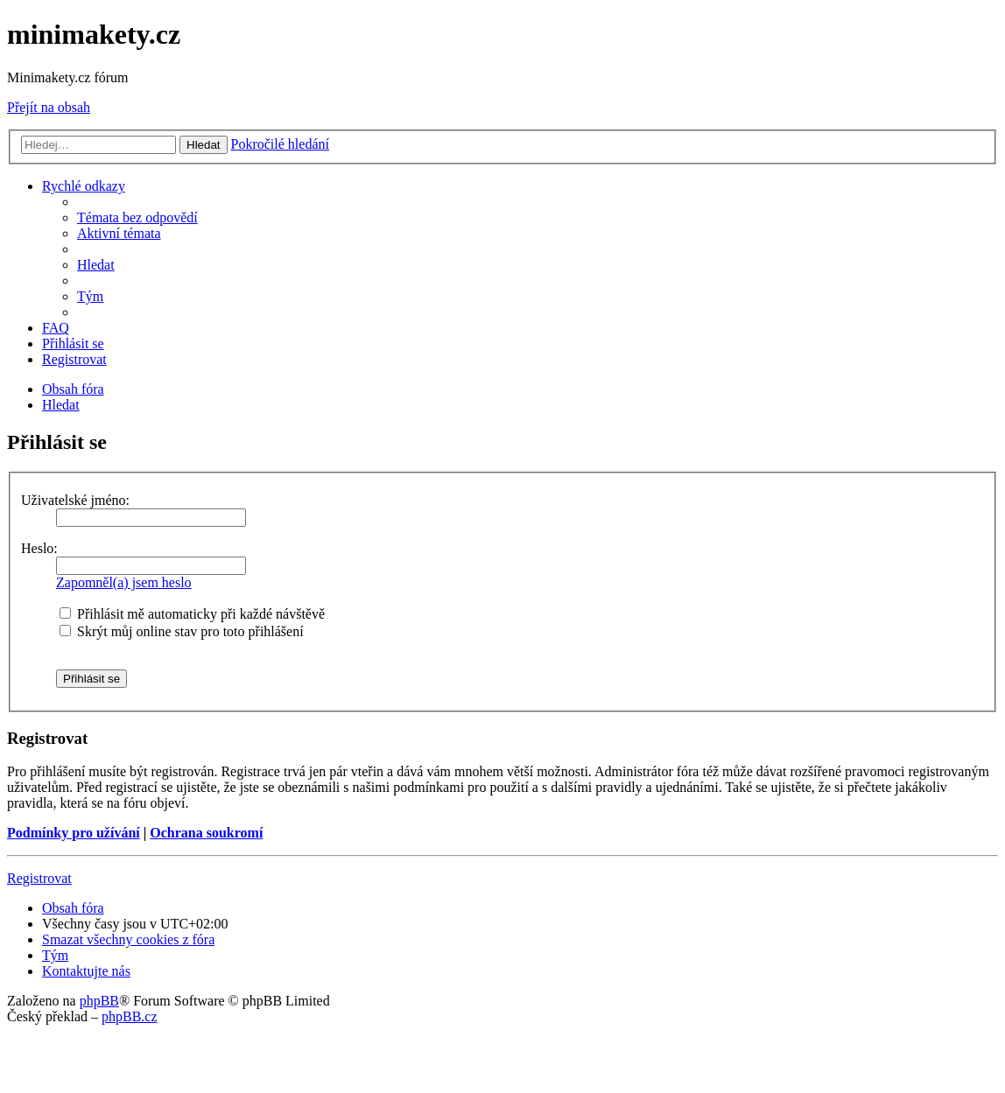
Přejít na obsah (48, 107)
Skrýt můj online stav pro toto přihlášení (182, 631)
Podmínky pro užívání (73, 832)
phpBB (99, 1000)
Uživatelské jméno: (75, 500)
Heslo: (39, 548)
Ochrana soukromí (206, 832)
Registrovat (39, 878)
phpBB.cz (130, 1016)
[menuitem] (137, 217)
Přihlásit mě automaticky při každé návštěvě (192, 613)
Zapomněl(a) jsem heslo (124, 582)
